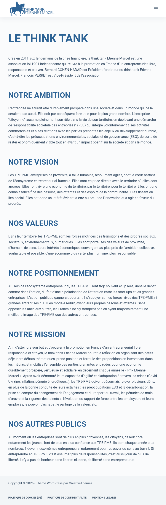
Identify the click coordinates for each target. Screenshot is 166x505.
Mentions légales (104, 497)
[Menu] (156, 9)
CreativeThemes (81, 483)
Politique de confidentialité (66, 497)
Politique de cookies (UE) (25, 497)
